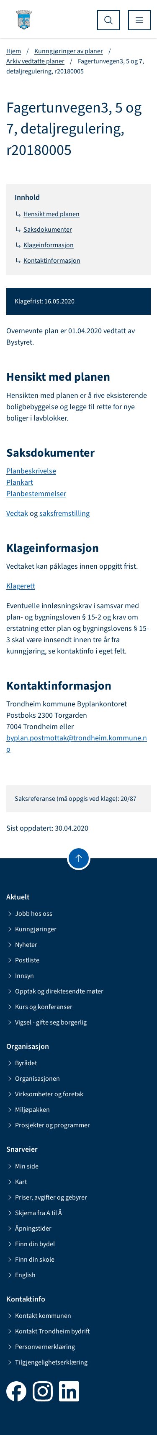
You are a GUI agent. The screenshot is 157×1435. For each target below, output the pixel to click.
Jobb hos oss (29, 913)
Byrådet (21, 1063)
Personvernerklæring (40, 1346)
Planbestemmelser (36, 494)
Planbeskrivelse (31, 471)
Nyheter (21, 944)
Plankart (19, 482)
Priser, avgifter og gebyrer (46, 1197)
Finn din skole (30, 1259)
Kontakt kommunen (38, 1315)
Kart (16, 1182)
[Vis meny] (139, 20)
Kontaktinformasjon (47, 260)
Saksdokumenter (43, 229)
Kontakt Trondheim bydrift (48, 1331)
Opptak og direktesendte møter (54, 991)
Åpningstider (28, 1228)
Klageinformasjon (44, 245)
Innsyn (20, 975)
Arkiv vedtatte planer (35, 61)
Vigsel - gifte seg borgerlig (46, 1022)
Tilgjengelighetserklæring (47, 1362)
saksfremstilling (64, 513)
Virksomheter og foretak (44, 1094)
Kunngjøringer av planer (68, 51)
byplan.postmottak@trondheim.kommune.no (76, 744)
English (21, 1275)
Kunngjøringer (31, 929)
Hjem (13, 51)
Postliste (22, 960)
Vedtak (17, 513)
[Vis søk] (108, 20)
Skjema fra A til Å (34, 1213)
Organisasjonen (33, 1078)
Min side (22, 1166)
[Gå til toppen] (78, 858)
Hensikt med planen (47, 214)
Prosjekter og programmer (48, 1125)
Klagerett (20, 586)
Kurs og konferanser (39, 1007)
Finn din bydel (30, 1244)
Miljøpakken (28, 1109)
